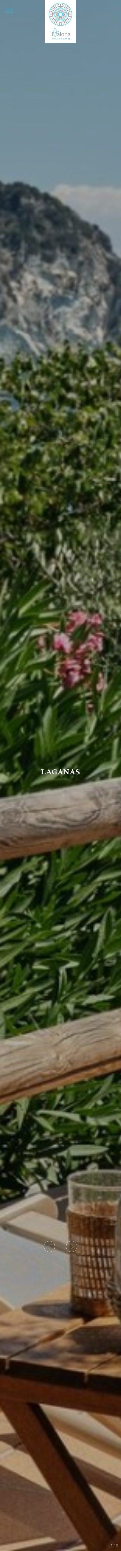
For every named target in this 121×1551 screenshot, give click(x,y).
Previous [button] (51, 1247)
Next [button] (72, 1247)
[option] (60, 775)
